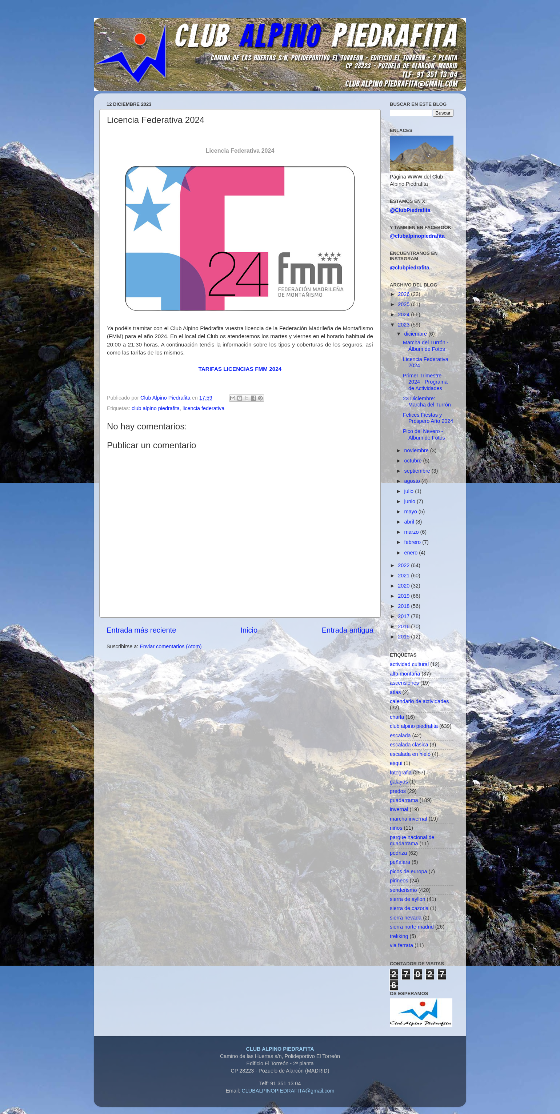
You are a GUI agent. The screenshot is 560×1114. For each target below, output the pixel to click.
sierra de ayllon (407, 899)
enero (411, 553)
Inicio (248, 630)
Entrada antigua (347, 630)
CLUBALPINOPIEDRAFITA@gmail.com (287, 1091)
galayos (399, 782)
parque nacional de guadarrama (412, 840)
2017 (404, 616)
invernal (399, 809)
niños (396, 828)
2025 (404, 304)
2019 (404, 596)
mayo (411, 511)
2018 (404, 606)
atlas (395, 692)
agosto (412, 481)
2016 (404, 626)
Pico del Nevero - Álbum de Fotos (424, 434)
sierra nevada (405, 918)
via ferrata (401, 945)
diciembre (416, 334)
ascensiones (404, 683)
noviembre (417, 450)
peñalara (400, 862)
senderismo (403, 890)
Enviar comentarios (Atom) (170, 646)
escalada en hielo (410, 754)
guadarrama (404, 800)
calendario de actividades (419, 701)
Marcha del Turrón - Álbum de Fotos (426, 346)
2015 (404, 637)
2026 (404, 294)
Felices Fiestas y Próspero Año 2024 (428, 418)
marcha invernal (408, 819)
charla (397, 717)
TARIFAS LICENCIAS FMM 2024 (240, 369)
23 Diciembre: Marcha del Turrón (427, 402)
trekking (399, 936)
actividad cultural (409, 664)
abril (410, 522)
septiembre (418, 471)
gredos (398, 791)
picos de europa (408, 871)
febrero (413, 542)
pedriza (398, 853)
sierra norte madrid (412, 927)
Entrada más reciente (141, 630)
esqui (396, 763)
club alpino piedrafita (156, 408)
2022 (404, 565)
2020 (404, 586)
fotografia (401, 773)
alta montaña (405, 674)
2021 (404, 575)
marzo (412, 532)
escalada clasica (409, 745)
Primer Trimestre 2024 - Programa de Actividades (425, 382)
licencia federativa (203, 408)
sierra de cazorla (409, 908)
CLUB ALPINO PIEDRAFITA (280, 1049)
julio (409, 491)
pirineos (399, 880)
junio (410, 501)
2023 (404, 325)
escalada (400, 735)
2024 (404, 314)
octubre (413, 461)
